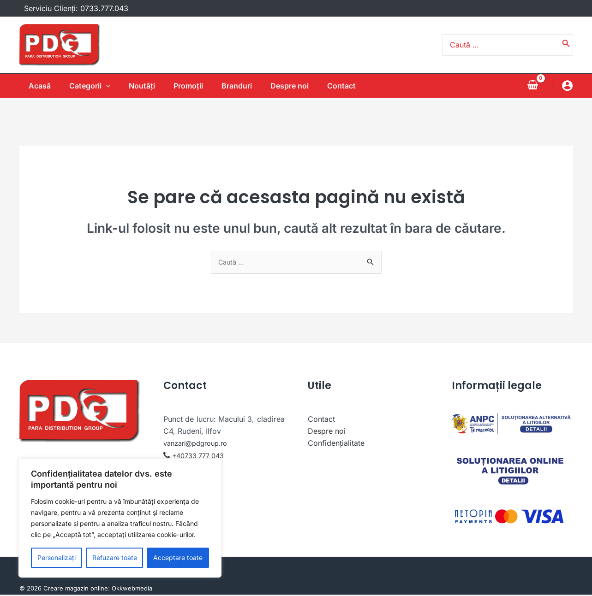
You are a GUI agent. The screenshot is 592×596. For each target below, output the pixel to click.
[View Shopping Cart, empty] (533, 85)
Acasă (30, 85)
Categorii (84, 86)
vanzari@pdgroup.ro (199, 444)
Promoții (190, 85)
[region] (119, 518)
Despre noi (299, 85)
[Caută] (566, 45)
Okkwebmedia (132, 589)
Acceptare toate (178, 557)
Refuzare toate (114, 557)
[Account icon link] (567, 85)
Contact (354, 85)
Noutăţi (140, 85)
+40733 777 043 (201, 456)
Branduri (242, 85)
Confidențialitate (336, 444)
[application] (100, 86)
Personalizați (56, 557)
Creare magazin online (75, 589)
